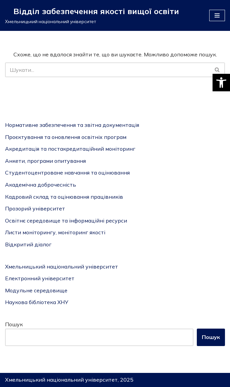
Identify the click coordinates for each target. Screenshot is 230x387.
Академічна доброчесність (40, 184)
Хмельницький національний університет (61, 266)
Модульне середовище (36, 290)
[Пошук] (107, 69)
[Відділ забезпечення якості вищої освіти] (92, 15)
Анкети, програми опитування (45, 160)
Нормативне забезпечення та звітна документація (72, 125)
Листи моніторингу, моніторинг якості (55, 232)
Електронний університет (39, 278)
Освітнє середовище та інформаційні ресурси (66, 220)
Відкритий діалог (28, 244)
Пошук (14, 324)
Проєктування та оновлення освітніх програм (65, 137)
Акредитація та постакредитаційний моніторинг (70, 148)
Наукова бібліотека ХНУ (36, 302)
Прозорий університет (35, 208)
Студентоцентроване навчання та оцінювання (67, 172)
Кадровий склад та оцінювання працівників (64, 196)
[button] (221, 82)
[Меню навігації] (217, 15)
